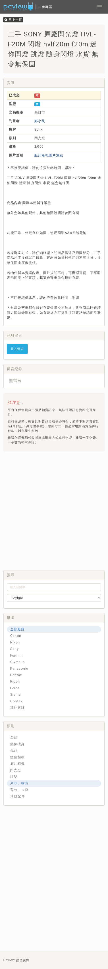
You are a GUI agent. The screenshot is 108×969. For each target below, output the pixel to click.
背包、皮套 (19, 790)
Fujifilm (16, 655)
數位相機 (17, 757)
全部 (13, 737)
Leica (14, 688)
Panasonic (19, 669)
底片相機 (17, 764)
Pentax (16, 675)
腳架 (13, 777)
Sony (14, 649)
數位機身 (17, 744)
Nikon (15, 642)
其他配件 (17, 796)
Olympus (17, 662)
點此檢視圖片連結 (48, 155)
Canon (15, 636)
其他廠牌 (17, 708)
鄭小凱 (39, 121)
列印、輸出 (19, 783)
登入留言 (17, 349)
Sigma (15, 695)
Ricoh (15, 681)
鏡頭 (13, 751)
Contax (16, 701)
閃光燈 (15, 770)
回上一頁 (13, 20)
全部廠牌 (17, 629)
